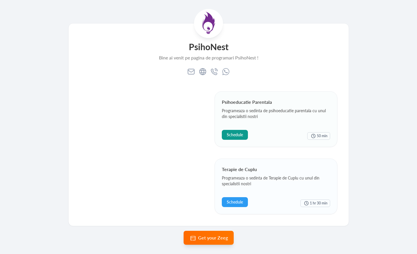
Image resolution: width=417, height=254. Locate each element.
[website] (202, 71)
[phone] (214, 71)
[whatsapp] (225, 71)
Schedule (235, 134)
